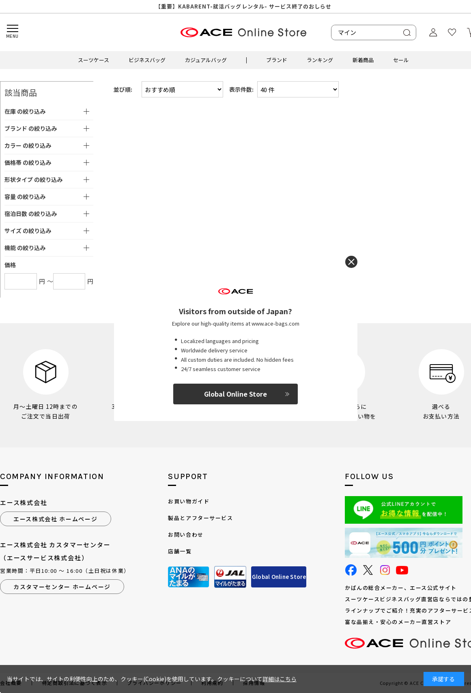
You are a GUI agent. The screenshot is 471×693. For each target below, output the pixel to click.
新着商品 (363, 60)
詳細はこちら (279, 679)
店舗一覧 (179, 551)
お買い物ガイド (188, 501)
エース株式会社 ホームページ (55, 519)
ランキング (320, 60)
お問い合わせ (185, 534)
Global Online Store (279, 577)
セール (401, 60)
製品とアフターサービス (200, 518)
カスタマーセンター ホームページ (62, 587)
